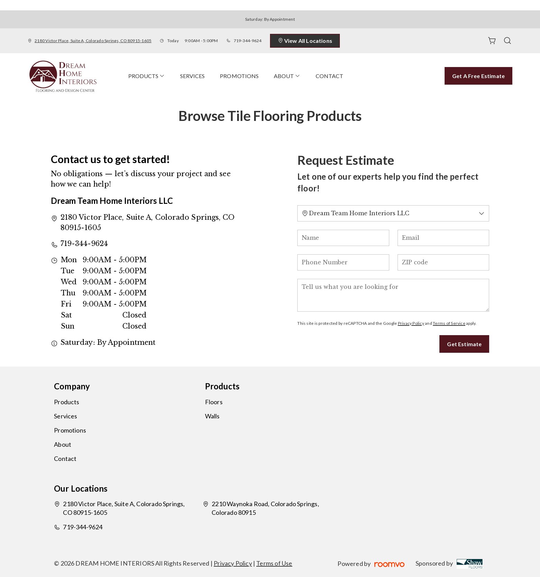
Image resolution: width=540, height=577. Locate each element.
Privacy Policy (411, 323)
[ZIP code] (444, 262)
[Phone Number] (343, 262)
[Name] (343, 238)
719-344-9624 (248, 40)
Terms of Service (449, 323)
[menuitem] (146, 76)
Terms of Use (274, 563)
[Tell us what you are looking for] (393, 295)
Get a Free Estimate (478, 76)
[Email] (444, 238)
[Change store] (393, 213)
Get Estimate (464, 344)
